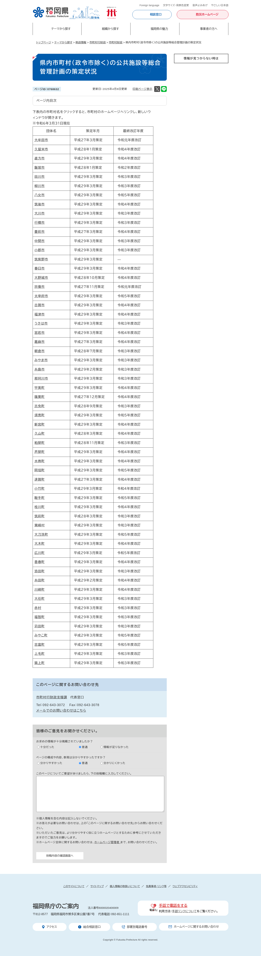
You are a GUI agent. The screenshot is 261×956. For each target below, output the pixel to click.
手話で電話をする (173, 906)
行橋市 (39, 223)
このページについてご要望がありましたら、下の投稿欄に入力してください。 (84, 773)
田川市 (39, 177)
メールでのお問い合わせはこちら (61, 710)
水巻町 (39, 461)
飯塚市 (39, 167)
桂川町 (39, 507)
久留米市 (41, 149)
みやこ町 (41, 635)
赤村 (37, 608)
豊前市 (39, 232)
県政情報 (80, 42)
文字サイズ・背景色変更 (176, 5)
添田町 (39, 571)
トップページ (43, 42)
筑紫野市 (41, 259)
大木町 (39, 543)
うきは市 (41, 323)
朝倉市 (39, 351)
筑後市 (39, 204)
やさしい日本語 (219, 5)
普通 (85, 747)
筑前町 (39, 516)
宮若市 (39, 333)
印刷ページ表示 (142, 88)
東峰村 (39, 525)
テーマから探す (63, 42)
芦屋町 (39, 452)
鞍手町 (39, 498)
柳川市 (39, 186)
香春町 (39, 562)
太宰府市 (41, 296)
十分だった (47, 747)
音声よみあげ (200, 5)
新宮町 (39, 424)
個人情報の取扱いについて (125, 886)
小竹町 (39, 488)
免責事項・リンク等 (156, 886)
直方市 (39, 158)
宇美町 (39, 388)
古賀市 (39, 305)
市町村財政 (116, 42)
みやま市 (41, 360)
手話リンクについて (184, 911)
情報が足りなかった (116, 747)
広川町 (39, 553)
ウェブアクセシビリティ (185, 886)
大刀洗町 (41, 534)
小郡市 (39, 250)
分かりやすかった (51, 763)
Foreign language (149, 5)
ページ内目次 (46, 100)
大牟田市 (41, 140)
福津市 (39, 314)
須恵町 (39, 415)
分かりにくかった (114, 763)
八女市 (39, 195)
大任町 (39, 599)
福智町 (39, 617)
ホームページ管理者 (107, 842)
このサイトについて (73, 886)
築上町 (39, 663)
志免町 (39, 406)
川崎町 (39, 589)
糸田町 (39, 580)
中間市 (39, 241)
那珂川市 (41, 378)
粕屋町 (39, 443)
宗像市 (39, 287)
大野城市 (41, 278)
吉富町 (39, 644)
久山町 (39, 433)
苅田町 (39, 626)
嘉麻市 (39, 342)
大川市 (39, 213)
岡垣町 (39, 470)
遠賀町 (39, 479)
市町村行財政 (97, 42)
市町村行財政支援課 (51, 697)
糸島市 (39, 369)
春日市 (39, 268)
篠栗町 (39, 397)
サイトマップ (97, 886)
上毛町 (39, 654)
